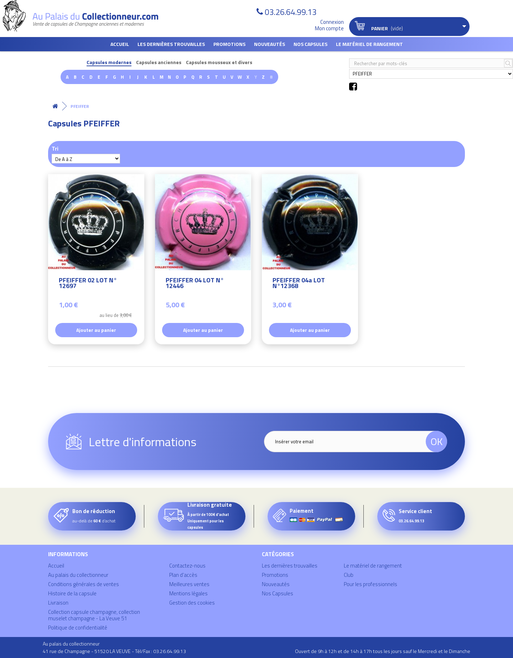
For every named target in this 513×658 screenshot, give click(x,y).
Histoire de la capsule (72, 593)
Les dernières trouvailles (171, 44)
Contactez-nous (187, 566)
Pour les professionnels (370, 584)
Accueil (119, 44)
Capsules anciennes (158, 62)
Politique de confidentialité (77, 627)
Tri (55, 148)
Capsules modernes (109, 62)
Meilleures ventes (189, 584)
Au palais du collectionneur (78, 575)
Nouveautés (269, 44)
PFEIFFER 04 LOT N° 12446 (195, 284)
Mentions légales (188, 593)
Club (348, 575)
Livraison (58, 603)
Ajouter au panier (96, 330)
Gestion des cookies (192, 603)
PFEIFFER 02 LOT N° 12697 (88, 284)
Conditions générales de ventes (83, 584)
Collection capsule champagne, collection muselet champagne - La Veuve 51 (94, 615)
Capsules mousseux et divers (219, 62)
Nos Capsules (310, 44)
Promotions (229, 44)
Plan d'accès (183, 575)
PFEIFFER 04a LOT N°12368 (299, 284)
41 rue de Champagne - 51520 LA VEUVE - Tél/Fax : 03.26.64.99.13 (114, 651)
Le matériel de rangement (369, 44)
